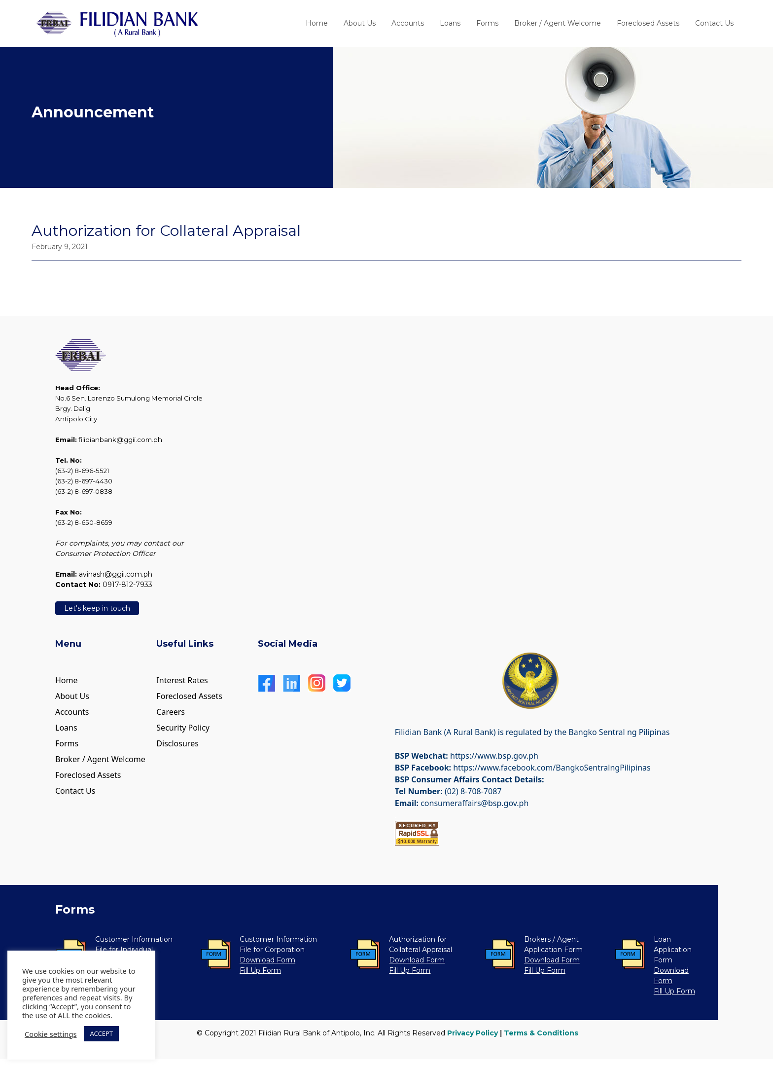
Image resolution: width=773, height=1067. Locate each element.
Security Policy (183, 727)
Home (317, 23)
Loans (450, 23)
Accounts (407, 23)
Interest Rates (182, 680)
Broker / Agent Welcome (557, 23)
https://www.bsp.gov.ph (494, 755)
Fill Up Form (260, 970)
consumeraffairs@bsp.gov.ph (474, 803)
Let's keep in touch (97, 608)
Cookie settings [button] (50, 1034)
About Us (360, 23)
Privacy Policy (472, 1033)
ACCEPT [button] (101, 1033)
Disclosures (177, 743)
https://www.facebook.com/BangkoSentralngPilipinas (551, 767)
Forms (487, 23)
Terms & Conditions (541, 1033)
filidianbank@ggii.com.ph (120, 439)
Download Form (267, 960)
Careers (170, 711)
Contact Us (714, 23)
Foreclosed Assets (648, 23)
